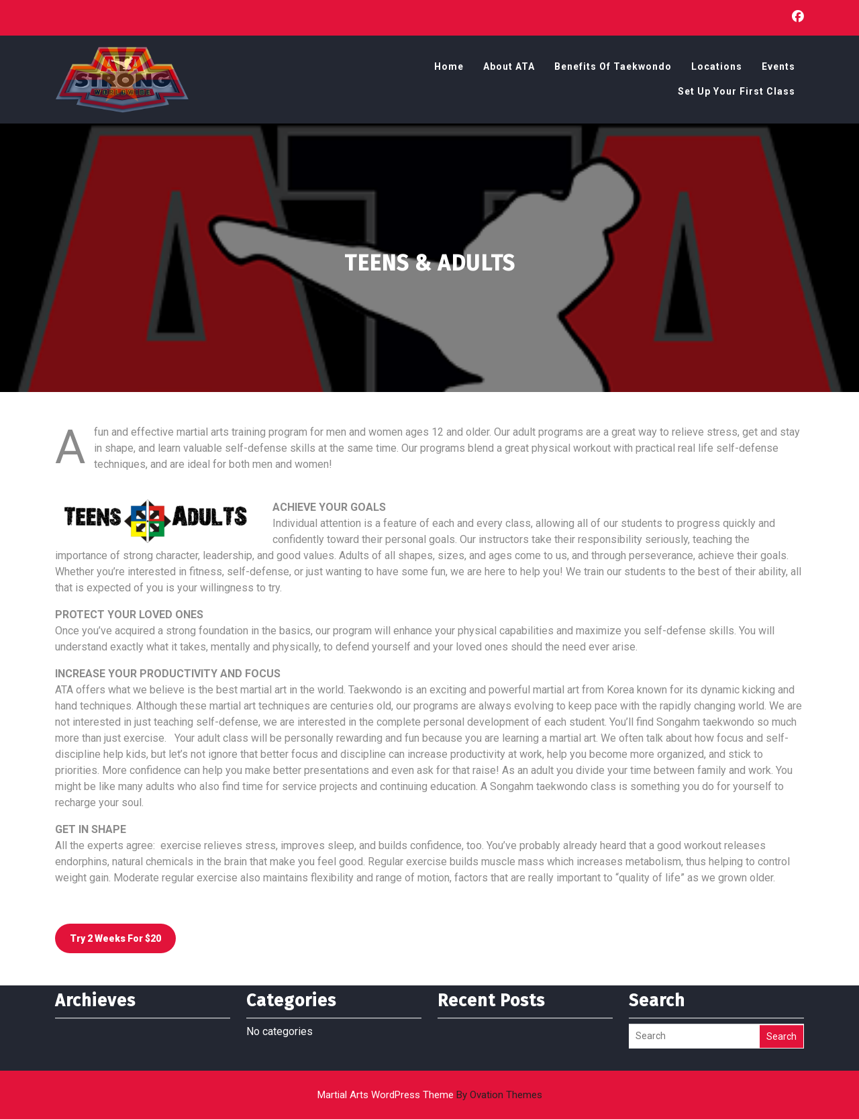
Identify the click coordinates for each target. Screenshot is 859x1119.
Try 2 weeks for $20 (115, 938)
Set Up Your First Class (736, 93)
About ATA (509, 68)
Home (449, 68)
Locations (716, 68)
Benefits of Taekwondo (613, 68)
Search (781, 1019)
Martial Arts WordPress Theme (429, 1095)
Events (778, 68)
